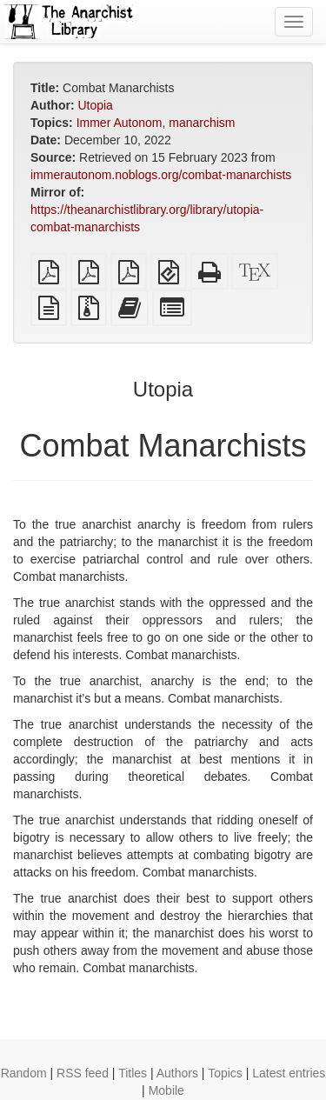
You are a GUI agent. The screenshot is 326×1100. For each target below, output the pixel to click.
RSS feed (83, 1073)
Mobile (166, 1090)
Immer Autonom (120, 123)
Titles (132, 1073)
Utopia (94, 105)
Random (24, 1073)
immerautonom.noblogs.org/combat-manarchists (160, 175)
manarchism (202, 123)
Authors (177, 1073)
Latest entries (288, 1073)
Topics (225, 1073)
